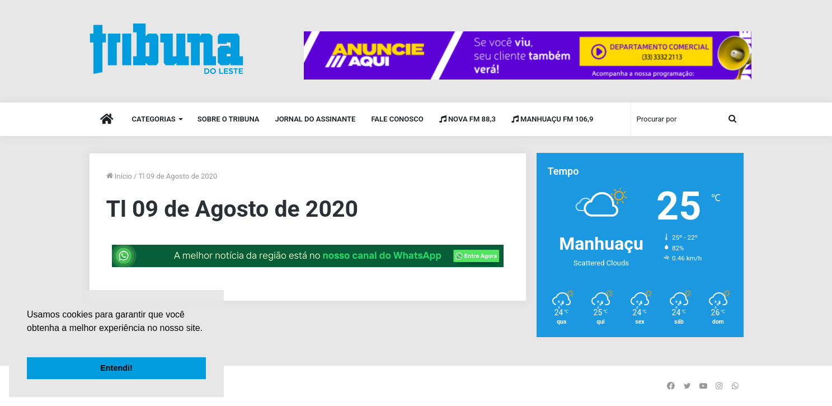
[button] (28, 342)
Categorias (154, 119)
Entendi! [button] (116, 367)
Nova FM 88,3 (467, 119)
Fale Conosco (397, 119)
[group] (527, 55)
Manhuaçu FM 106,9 (552, 119)
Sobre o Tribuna (229, 119)
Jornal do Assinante (315, 119)
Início (119, 176)
